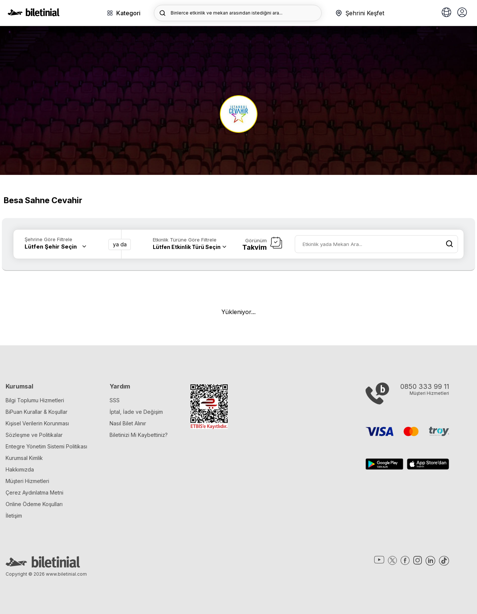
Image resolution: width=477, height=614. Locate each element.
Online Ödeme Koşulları (34, 504)
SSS (115, 400)
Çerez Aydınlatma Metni (34, 492)
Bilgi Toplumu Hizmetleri (35, 400)
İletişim (14, 515)
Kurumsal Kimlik (24, 458)
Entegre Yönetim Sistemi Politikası (46, 446)
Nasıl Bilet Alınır (128, 423)
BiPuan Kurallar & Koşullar (36, 412)
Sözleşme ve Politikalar (34, 435)
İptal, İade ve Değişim (136, 412)
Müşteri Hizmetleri (27, 481)
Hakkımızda (20, 469)
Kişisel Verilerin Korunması (37, 423)
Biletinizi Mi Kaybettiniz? (139, 435)
